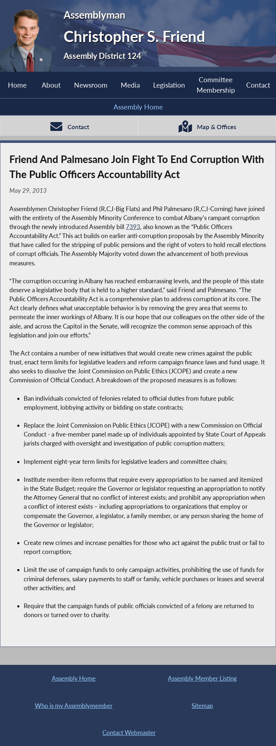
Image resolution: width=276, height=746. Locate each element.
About (51, 85)
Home (17, 85)
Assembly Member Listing (202, 678)
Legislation (169, 85)
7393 (133, 226)
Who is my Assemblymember (73, 705)
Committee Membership (216, 84)
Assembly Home (138, 107)
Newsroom (90, 85)
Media (130, 85)
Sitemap (202, 705)
